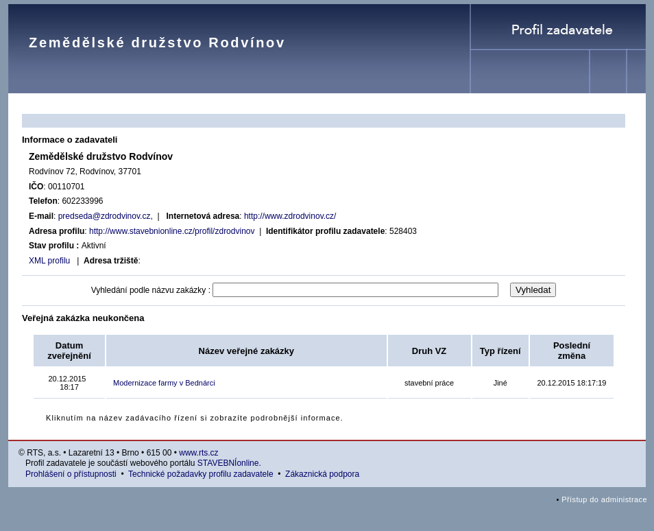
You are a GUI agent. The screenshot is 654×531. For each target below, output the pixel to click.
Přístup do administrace (604, 499)
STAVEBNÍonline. (229, 463)
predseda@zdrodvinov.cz (104, 216)
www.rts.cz (198, 453)
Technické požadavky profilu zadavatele (200, 474)
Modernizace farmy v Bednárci (164, 383)
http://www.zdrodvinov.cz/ (290, 216)
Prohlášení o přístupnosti (71, 474)
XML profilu (49, 261)
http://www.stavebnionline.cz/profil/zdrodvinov (171, 231)
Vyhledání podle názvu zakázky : (150, 290)
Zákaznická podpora (322, 474)
